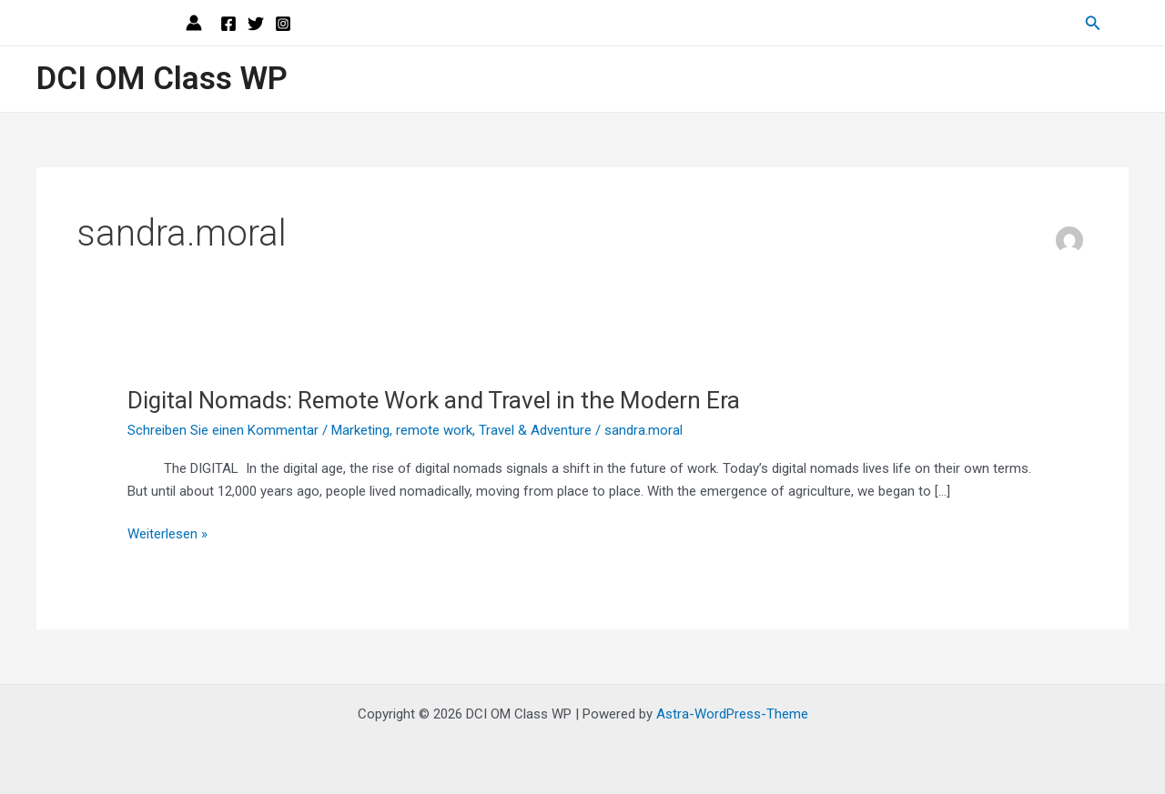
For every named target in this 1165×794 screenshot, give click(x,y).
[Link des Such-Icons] (1093, 23)
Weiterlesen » (167, 534)
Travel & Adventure (535, 430)
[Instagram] (283, 23)
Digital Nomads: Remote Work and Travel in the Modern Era (433, 400)
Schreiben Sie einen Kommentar (223, 430)
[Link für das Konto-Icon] (194, 23)
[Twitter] (256, 23)
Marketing (360, 430)
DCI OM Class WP (162, 78)
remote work (434, 430)
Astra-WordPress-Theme (732, 714)
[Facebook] (228, 23)
